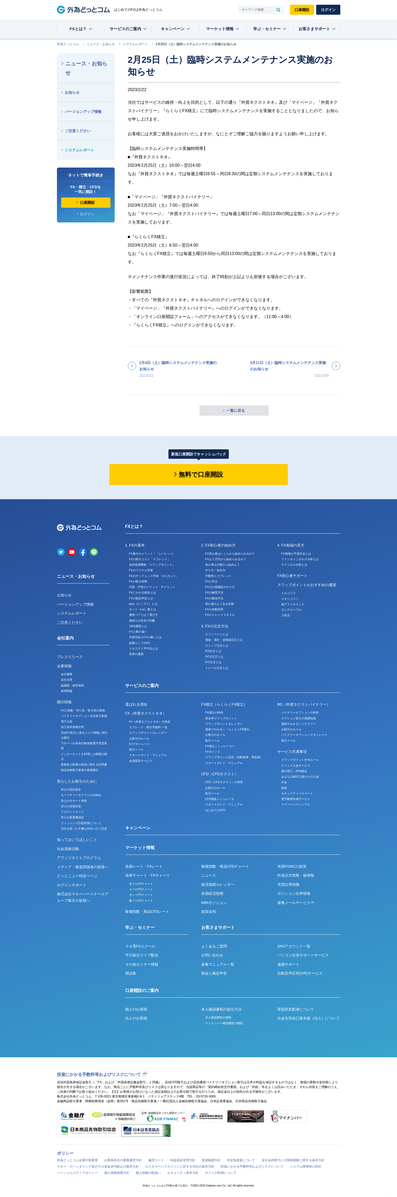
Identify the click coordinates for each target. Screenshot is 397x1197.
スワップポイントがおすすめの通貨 (306, 585)
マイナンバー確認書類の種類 (224, 1023)
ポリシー (65, 1153)
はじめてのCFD (215, 810)
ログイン (328, 10)
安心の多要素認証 (72, 817)
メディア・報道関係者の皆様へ (82, 867)
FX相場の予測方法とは (296, 553)
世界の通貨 (136, 653)
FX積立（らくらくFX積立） (224, 704)
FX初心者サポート (292, 576)
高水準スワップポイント (221, 718)
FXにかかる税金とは (142, 592)
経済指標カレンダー (217, 884)
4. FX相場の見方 (290, 545)
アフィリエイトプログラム (79, 858)
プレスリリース (70, 657)
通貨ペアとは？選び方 (143, 614)
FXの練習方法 (214, 592)
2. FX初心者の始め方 (218, 545)
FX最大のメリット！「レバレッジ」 (152, 553)
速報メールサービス (295, 903)
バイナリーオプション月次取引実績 (84, 715)
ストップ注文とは (216, 645)
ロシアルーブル (291, 609)
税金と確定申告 (214, 973)
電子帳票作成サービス (295, 798)
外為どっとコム (68, 44)
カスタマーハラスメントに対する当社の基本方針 (179, 1166)
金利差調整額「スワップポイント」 (152, 564)
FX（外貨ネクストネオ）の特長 (149, 721)
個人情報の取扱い (148, 1173)
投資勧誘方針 (211, 1160)
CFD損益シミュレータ (219, 798)
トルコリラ (288, 593)
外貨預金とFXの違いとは (145, 637)
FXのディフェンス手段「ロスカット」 (154, 575)
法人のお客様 (136, 1018)
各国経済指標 (212, 893)
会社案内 (65, 638)
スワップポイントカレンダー (148, 732)
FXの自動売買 (214, 609)
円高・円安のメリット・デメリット (152, 587)
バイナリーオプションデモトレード (304, 734)
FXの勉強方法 (214, 598)
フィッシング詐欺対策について (81, 823)
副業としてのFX (139, 642)
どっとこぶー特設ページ (77, 876)
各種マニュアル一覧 (217, 964)
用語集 (130, 973)
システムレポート (135, 44)
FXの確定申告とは (141, 598)
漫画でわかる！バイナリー (298, 723)
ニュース (208, 875)
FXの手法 (211, 581)
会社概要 (66, 674)
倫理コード (156, 1160)
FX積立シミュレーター (220, 746)
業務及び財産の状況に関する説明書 (84, 764)
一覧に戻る (235, 410)
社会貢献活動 (68, 849)
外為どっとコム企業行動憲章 (77, 1160)
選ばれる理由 (136, 704)
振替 (284, 787)
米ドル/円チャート (141, 883)
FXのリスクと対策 (141, 570)
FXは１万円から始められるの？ (225, 559)
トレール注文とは (216, 667)
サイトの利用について (220, 1173)
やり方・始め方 (215, 570)
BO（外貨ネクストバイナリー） (303, 704)
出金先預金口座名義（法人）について (308, 1018)
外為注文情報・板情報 (295, 875)
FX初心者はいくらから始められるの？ (230, 553)
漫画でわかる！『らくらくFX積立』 (228, 729)
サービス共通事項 (292, 752)
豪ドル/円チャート (141, 900)
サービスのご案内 (125, 29)
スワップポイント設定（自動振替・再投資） (234, 757)
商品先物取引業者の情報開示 (79, 770)
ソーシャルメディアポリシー (77, 1173)
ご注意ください (78, 131)
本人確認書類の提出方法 (221, 1009)
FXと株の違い (138, 631)
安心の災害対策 (71, 806)
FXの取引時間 (138, 581)
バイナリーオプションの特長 (300, 712)
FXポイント (212, 751)
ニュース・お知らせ (101, 44)
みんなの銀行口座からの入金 (300, 776)
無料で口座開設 (201, 474)
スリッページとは (216, 634)
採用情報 (66, 691)
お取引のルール (139, 738)
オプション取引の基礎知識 (298, 718)
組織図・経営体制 (72, 685)
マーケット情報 (220, 29)
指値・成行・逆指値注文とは (224, 639)
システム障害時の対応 (305, 1166)
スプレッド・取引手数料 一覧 (148, 727)
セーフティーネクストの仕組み (81, 795)
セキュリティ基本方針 (183, 1173)
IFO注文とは (213, 662)
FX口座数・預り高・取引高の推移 (83, 710)
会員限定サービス (140, 760)
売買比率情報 (288, 884)
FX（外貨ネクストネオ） (146, 713)
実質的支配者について (295, 1009)
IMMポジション (214, 903)
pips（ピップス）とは (143, 603)
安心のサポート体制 (74, 800)
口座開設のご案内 (142, 990)
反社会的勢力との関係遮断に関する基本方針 (293, 1160)
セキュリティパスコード (297, 793)
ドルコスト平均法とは (143, 648)
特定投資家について (241, 1160)
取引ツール (136, 749)
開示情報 (64, 702)
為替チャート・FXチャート (147, 875)
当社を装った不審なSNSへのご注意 (84, 828)
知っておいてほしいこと (77, 839)
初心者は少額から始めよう (222, 564)
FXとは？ (78, 29)
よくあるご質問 (214, 946)
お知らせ (72, 92)
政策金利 (208, 911)
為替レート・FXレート (144, 866)
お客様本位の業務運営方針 (123, 1160)
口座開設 (302, 10)
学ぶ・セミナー (267, 29)
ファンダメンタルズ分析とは (300, 559)
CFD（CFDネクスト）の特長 (224, 782)
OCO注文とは (214, 656)
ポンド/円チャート (141, 894)
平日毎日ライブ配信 (141, 955)
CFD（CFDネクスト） (220, 774)
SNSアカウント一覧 (294, 946)
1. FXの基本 (135, 545)
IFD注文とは (213, 651)
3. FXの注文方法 (214, 626)
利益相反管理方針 (182, 1160)
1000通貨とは (138, 626)
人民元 (285, 615)
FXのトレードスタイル (220, 614)
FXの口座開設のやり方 (220, 587)
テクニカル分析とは (294, 564)
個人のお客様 (136, 1009)
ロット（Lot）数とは (142, 609)
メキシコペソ (290, 598)
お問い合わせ (212, 955)
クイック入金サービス (295, 765)
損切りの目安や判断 (142, 620)
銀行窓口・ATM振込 (294, 771)
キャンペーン (172, 29)
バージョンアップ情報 (83, 112)
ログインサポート (71, 885)
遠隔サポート (288, 964)
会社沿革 (66, 679)
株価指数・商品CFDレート (147, 911)
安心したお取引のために (77, 781)
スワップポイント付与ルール (300, 759)
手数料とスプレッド (218, 575)
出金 (284, 782)
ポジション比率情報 (293, 893)
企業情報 (64, 666)
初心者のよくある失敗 (219, 603)
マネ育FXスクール (140, 946)
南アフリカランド (292, 604)
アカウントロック (72, 811)
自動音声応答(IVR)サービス (300, 973)
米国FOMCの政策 (291, 866)
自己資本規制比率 (72, 726)
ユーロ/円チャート (141, 889)
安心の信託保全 (71, 789)
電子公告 (66, 721)
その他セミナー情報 (141, 964)
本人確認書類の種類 (218, 1017)
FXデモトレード (139, 744)
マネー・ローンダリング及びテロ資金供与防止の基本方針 (98, 1166)
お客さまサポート (314, 29)
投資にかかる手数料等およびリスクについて (99, 1074)
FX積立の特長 (214, 712)
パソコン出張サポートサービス (303, 955)
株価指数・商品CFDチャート (225, 866)
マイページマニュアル (295, 804)
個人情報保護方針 (116, 1173)
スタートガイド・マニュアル (148, 755)
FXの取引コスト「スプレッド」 (149, 559)
